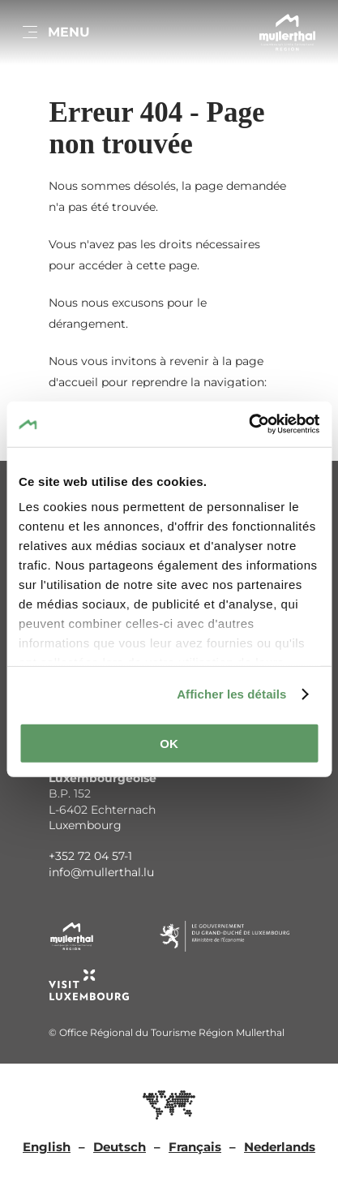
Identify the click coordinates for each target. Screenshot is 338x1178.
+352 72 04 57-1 (90, 856)
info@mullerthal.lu (101, 872)
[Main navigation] (55, 32)
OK (169, 743)
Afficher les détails (231, 694)
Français (195, 1146)
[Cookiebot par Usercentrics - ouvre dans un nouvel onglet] (248, 424)
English (47, 1146)
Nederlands (279, 1146)
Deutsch (119, 1146)
